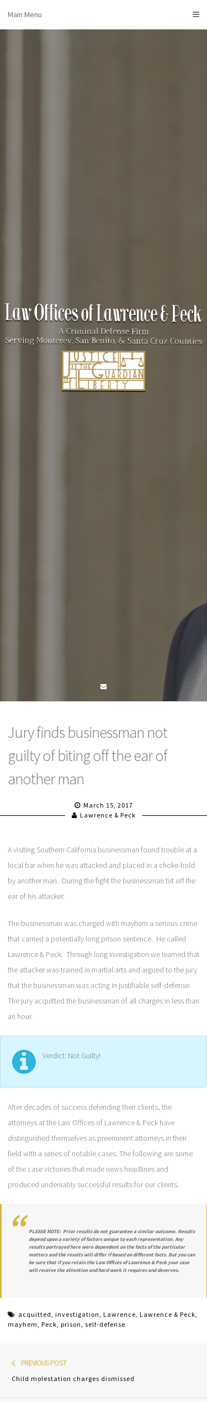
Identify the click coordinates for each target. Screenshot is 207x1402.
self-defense (105, 1324)
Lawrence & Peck (108, 815)
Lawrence (119, 1314)
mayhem (23, 1324)
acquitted (34, 1314)
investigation (77, 1314)
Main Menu (103, 14)
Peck (49, 1324)
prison (71, 1324)
